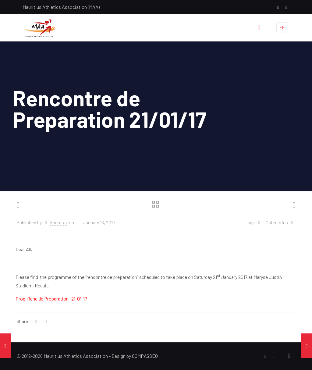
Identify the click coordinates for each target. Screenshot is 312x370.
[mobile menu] (259, 27)
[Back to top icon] (289, 355)
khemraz (59, 222)
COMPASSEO (145, 356)
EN (282, 27)
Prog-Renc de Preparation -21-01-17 (51, 298)
